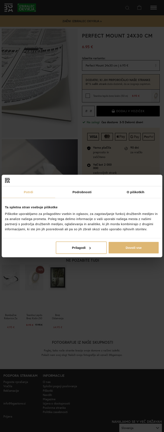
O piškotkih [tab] (135, 192)
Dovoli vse (134, 247)
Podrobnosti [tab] (81, 192)
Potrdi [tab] (28, 192)
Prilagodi (81, 247)
